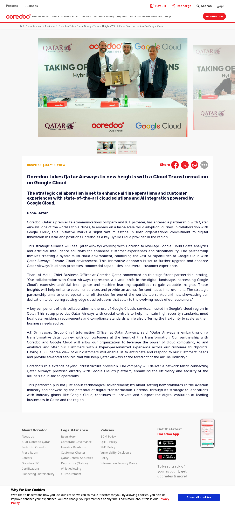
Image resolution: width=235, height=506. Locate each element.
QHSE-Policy (109, 442)
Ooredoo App (168, 434)
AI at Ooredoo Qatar (36, 442)
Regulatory (68, 436)
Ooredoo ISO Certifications (31, 465)
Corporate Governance (76, 442)
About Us (28, 436)
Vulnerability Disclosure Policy (116, 455)
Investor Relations (73, 447)
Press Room (30, 452)
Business (31, 6)
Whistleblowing (71, 468)
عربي (220, 6)
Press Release (34, 26)
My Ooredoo (214, 16)
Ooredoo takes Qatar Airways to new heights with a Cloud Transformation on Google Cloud (111, 26)
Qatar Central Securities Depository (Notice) (77, 460)
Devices (86, 16)
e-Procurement (71, 474)
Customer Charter (73, 452)
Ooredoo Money (104, 16)
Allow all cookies (199, 497)
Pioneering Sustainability (38, 474)
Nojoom (122, 16)
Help (168, 16)
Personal (12, 6)
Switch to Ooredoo (34, 447)
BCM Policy (108, 436)
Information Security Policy (119, 463)
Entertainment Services (146, 16)
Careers (27, 458)
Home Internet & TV (64, 16)
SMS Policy (108, 447)
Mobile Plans (40, 16)
